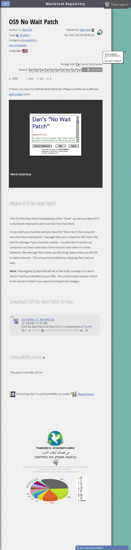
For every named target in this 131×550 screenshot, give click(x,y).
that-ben (85, 30)
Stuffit (88, 327)
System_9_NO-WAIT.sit (38, 319)
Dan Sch (25, 30)
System (22, 35)
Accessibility (29, 40)
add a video (16, 94)
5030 (30, 79)
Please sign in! (116, 4)
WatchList (92, 69)
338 (41, 79)
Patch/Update (17, 45)
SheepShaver (82, 394)
